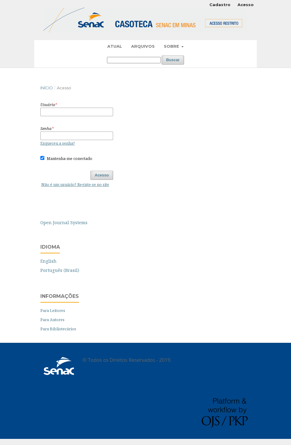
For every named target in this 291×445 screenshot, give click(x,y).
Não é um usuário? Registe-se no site (75, 184)
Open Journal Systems (63, 222)
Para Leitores (52, 310)
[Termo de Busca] (134, 60)
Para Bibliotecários (58, 329)
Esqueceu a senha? (57, 143)
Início (46, 87)
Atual (114, 46)
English (48, 261)
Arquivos (143, 46)
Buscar (172, 59)
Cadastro (219, 4)
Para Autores (52, 319)
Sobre (172, 46)
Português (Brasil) (59, 270)
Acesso (246, 4)
